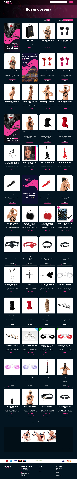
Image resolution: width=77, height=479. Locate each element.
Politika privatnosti (59, 475)
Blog (39, 468)
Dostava (57, 474)
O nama (40, 469)
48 (48, 20)
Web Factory (6, 472)
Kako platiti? (58, 471)
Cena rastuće (68, 20)
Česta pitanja (58, 469)
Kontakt (40, 471)
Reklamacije (58, 472)
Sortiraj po (61, 20)
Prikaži (45, 20)
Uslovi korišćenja (59, 468)
